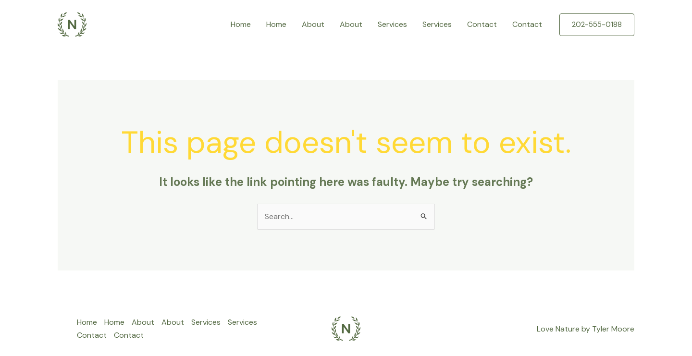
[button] (596, 24)
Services (392, 24)
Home (241, 24)
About (313, 24)
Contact (482, 24)
